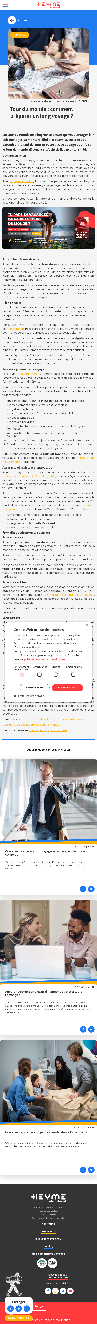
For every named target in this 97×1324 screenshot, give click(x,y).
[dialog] (48, 662)
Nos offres (48, 1223)
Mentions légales (48, 1214)
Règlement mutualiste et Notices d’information (39, 1320)
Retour (21, 20)
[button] (29, 695)
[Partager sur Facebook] (83, 889)
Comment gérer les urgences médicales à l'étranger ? (46, 1132)
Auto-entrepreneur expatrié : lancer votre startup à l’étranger (43, 993)
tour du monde (28, 373)
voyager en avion (21, 181)
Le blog (48, 1246)
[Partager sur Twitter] (91, 889)
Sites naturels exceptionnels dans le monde (30, 724)
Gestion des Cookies (48, 1211)
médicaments (16, 328)
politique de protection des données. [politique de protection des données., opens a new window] (45, 659)
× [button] (87, 625)
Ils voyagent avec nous (48, 1238)
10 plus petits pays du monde (48, 730)
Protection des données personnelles (48, 1218)
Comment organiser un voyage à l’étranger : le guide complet (45, 853)
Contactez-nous (58, 1277)
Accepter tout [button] (67, 687)
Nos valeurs (48, 1231)
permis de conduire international (72, 594)
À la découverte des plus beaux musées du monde (52, 719)
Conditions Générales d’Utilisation (48, 1207)
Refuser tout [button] (34, 687)
